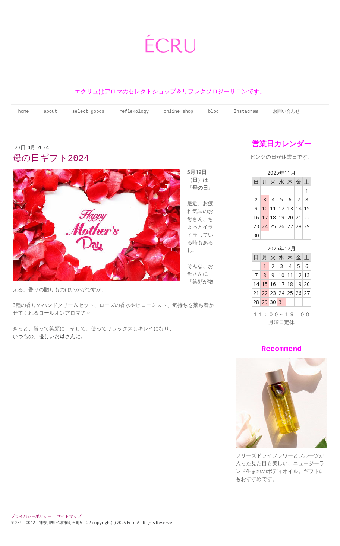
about (50, 111)
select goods (88, 111)
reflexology (134, 111)
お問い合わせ (286, 111)
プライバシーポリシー (31, 516)
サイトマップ (69, 516)
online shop (178, 111)
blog (213, 111)
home (23, 111)
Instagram (246, 111)
